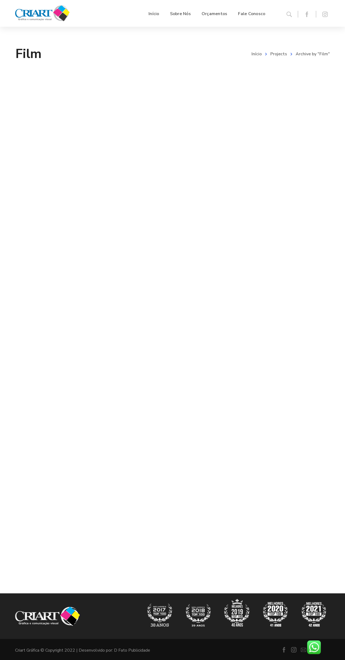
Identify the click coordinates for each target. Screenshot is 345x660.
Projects (278, 54)
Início (256, 54)
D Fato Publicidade (132, 650)
